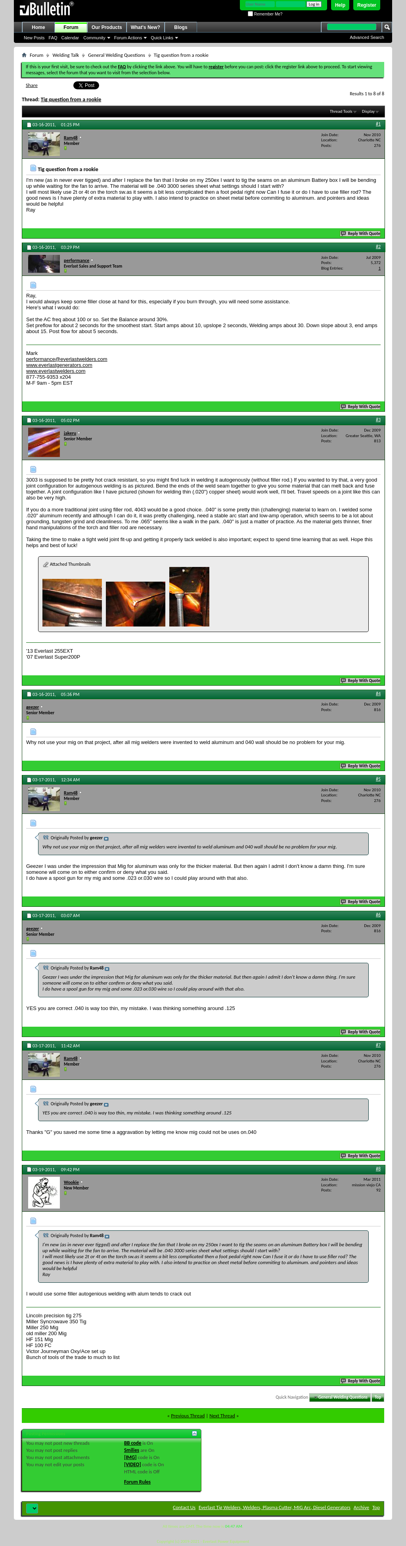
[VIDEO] (132, 1464)
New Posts (34, 37)
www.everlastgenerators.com (59, 365)
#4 (378, 693)
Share (32, 85)
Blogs (180, 27)
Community (94, 37)
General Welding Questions (116, 55)
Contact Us (184, 1507)
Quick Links (162, 37)
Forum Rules (137, 1482)
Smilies (131, 1450)
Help (340, 5)
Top (378, 1397)
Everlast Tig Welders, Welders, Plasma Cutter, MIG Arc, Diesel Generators (274, 1507)
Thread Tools (341, 111)
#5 (378, 779)
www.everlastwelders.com (56, 371)
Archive (361, 1507)
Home (38, 27)
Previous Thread (188, 1416)
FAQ (53, 37)
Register (366, 5)
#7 (378, 1045)
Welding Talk (65, 55)
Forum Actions (128, 37)
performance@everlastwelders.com (66, 359)
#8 (378, 1169)
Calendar (70, 37)
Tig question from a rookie (71, 99)
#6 (378, 915)
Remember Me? (265, 14)
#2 (378, 246)
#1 (378, 124)
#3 (378, 419)
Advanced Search (367, 37)
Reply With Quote (360, 233)
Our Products (107, 27)
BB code (132, 1443)
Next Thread (222, 1416)
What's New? (145, 27)
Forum (70, 27)
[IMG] (130, 1457)
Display (368, 111)
